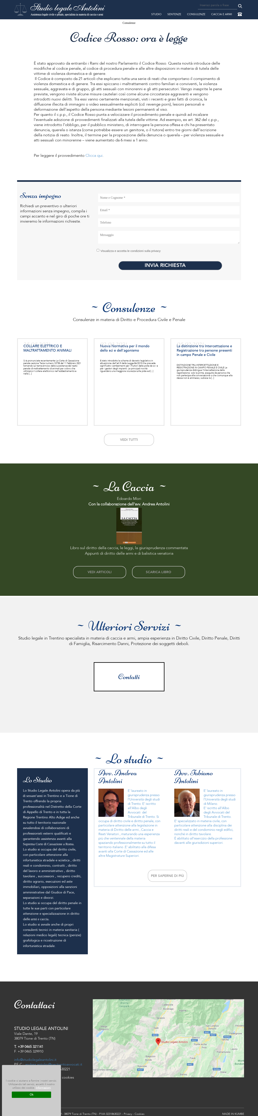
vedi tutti (129, 439)
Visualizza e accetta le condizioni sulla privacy (129, 251)
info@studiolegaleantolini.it (35, 1057)
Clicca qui (93, 155)
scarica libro (158, 570)
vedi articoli (99, 570)
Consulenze (196, 14)
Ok (31, 1095)
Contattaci (240, 14)
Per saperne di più (167, 872)
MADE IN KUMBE (233, 1111)
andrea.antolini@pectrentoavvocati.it (53, 1061)
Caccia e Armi (221, 14)
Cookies (139, 1111)
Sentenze (174, 14)
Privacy (128, 1111)
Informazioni (43, 1088)
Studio (156, 14)
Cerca (240, 6)
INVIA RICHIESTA (170, 265)
